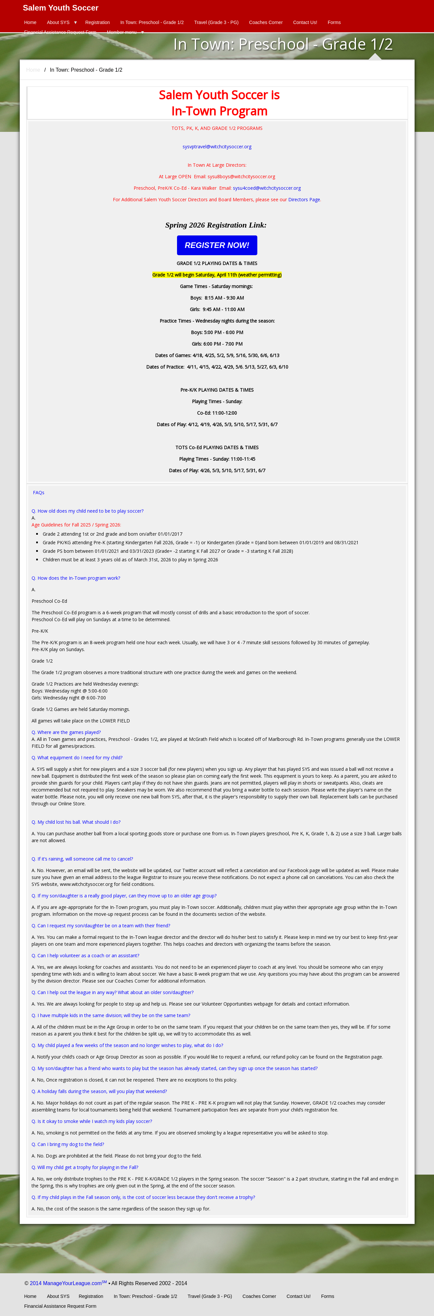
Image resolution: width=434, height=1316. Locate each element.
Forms (334, 22)
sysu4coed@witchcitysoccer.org (267, 188)
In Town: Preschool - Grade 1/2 (152, 22)
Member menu (122, 32)
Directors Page (304, 199)
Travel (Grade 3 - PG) (216, 22)
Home (30, 22)
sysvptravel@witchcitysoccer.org (217, 146)
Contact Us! (305, 22)
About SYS (58, 22)
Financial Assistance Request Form (60, 32)
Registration (97, 22)
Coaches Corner (266, 22)
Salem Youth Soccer (61, 7)
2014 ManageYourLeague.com (68, 1283)
